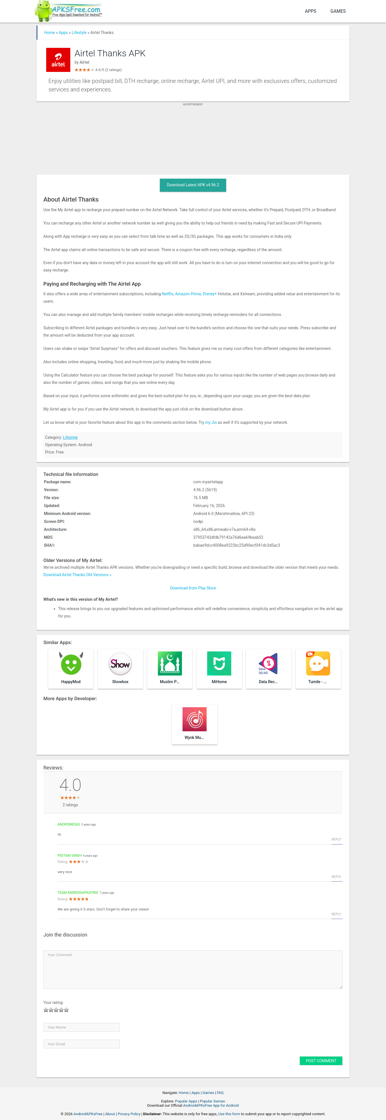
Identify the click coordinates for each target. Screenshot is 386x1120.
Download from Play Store (193, 588)
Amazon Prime (188, 294)
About (110, 1114)
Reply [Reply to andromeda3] (336, 839)
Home (49, 32)
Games (338, 11)
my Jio (211, 422)
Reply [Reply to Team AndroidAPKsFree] (336, 914)
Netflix (167, 294)
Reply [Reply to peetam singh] (336, 877)
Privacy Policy (129, 1114)
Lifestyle (79, 32)
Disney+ (210, 294)
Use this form (229, 1114)
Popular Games (212, 1101)
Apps (310, 11)
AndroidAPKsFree (88, 1114)
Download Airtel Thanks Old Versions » (77, 574)
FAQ (220, 1093)
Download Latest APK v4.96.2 (193, 185)
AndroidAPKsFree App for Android (211, 1105)
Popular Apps (186, 1101)
